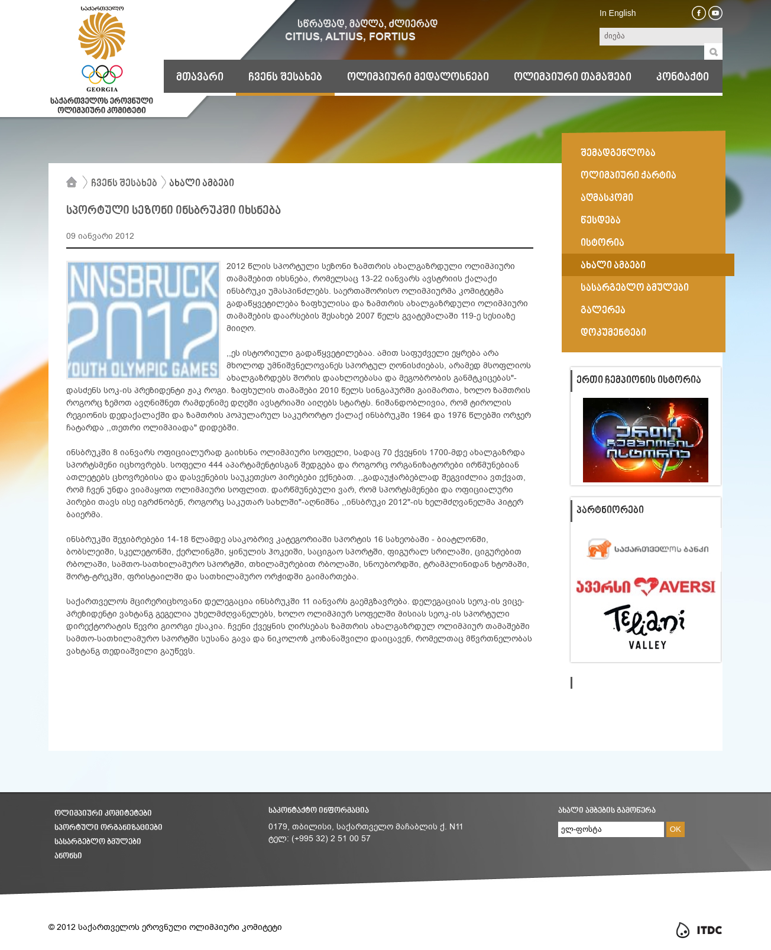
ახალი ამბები (201, 184)
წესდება (601, 221)
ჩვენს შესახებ (285, 77)
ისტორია (602, 243)
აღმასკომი (607, 199)
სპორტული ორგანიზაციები (108, 827)
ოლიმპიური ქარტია (628, 176)
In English (618, 13)
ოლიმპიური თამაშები (572, 77)
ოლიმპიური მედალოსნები (418, 77)
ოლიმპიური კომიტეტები (103, 813)
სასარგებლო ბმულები (635, 288)
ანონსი (68, 856)
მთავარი (199, 77)
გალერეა (603, 311)
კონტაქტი (682, 77)
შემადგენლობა (618, 154)
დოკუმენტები (613, 333)
